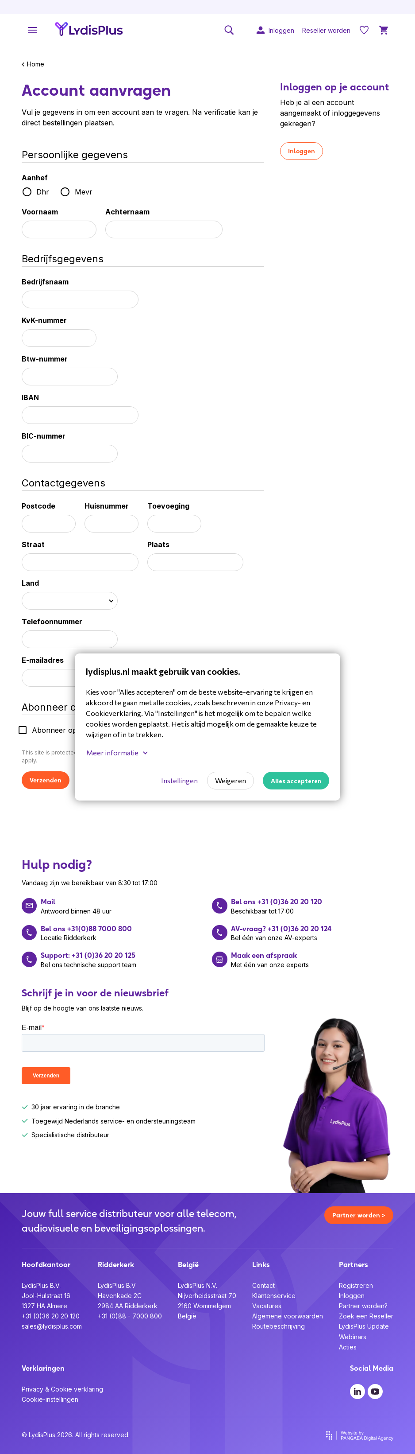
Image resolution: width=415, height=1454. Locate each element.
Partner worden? (363, 1306)
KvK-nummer (44, 320)
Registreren (356, 1285)
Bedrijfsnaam (45, 281)
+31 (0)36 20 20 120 (51, 1316)
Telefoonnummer (52, 621)
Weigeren (230, 780)
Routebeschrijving (278, 1326)
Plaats (158, 544)
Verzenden (45, 780)
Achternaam (127, 211)
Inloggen (301, 151)
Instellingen (179, 780)
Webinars (352, 1337)
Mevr (83, 191)
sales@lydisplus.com (52, 1326)
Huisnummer (107, 506)
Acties (348, 1347)
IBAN (30, 397)
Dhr (42, 191)
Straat (33, 544)
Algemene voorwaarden (287, 1316)
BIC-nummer (43, 436)
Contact (263, 1285)
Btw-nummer (45, 358)
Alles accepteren (296, 781)
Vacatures (266, 1306)
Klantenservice (274, 1295)
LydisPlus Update (364, 1326)
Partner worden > (358, 1215)
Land (30, 583)
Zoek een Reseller (366, 1316)
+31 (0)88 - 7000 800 (130, 1316)
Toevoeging (168, 506)
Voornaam (40, 211)
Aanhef (35, 177)
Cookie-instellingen (50, 1399)
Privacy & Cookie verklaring (62, 1389)
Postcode (38, 506)
